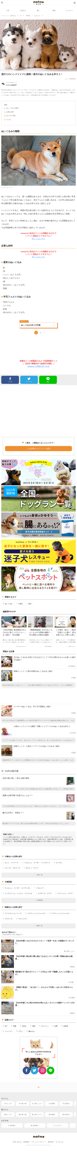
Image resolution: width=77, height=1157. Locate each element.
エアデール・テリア (44, 893)
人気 (7, 10)
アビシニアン (21, 918)
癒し (38, 10)
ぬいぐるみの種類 (11, 108)
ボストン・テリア (31, 868)
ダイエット (44, 1026)
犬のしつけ (8, 1103)
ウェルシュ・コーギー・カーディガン (17, 888)
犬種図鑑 (39, 900)
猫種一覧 (39, 926)
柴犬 (29, 603)
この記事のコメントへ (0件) (38, 448)
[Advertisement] (38, 411)
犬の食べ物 (22, 1103)
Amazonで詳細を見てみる (38, 366)
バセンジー (39, 888)
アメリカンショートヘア (12, 913)
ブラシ (19, 1031)
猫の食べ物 (22, 1114)
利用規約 (26, 1142)
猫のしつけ (8, 1114)
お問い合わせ (17, 1142)
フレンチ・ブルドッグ (11, 868)
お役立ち (23, 10)
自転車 (64, 1026)
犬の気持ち (66, 1103)
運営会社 (51, 1142)
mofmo (38, 3)
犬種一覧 (39, 875)
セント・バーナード (10, 862)
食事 (13, 1026)
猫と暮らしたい (37, 1114)
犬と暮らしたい (37, 1103)
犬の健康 (52, 1103)
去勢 (54, 1026)
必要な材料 (9, 112)
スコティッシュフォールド (35, 913)
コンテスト (69, 10)
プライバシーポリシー (38, 1142)
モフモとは (59, 1142)
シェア (10, 379)
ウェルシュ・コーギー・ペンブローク (36, 862)
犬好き (23, 1026)
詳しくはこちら (38, 238)
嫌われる (30, 1031)
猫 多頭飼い (35, 1125)
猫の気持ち (66, 1114)
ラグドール (7, 918)
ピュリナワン (57, 1125)
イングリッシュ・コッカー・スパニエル (17, 893)
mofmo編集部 (11, 85)
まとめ (7, 120)
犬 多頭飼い (12, 1125)
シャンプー (7, 1031)
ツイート (29, 379)
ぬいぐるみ (7, 603)
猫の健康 (52, 1114)
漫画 (53, 10)
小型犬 (19, 603)
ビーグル (58, 862)
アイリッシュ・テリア (64, 893)
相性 (32, 1026)
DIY (5, 1026)
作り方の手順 (9, 116)
